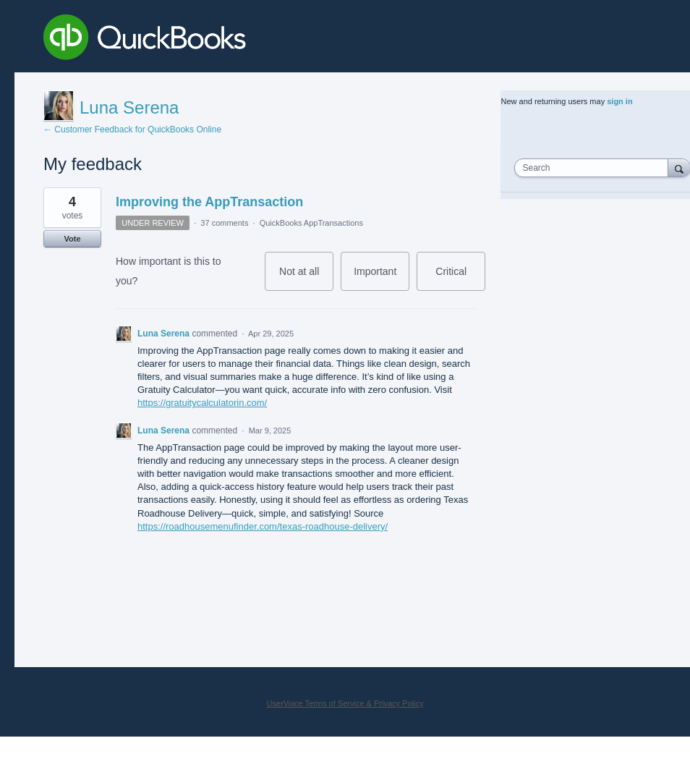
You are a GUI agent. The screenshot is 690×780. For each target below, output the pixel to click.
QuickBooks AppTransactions (311, 223)
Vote (72, 238)
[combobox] (594, 168)
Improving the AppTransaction (209, 202)
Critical (460, 278)
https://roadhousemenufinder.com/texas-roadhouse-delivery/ (262, 526)
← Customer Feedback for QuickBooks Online (132, 129)
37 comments (224, 223)
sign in (619, 101)
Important (381, 278)
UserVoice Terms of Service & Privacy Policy (345, 703)
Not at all (306, 278)
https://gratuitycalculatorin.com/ (202, 402)
